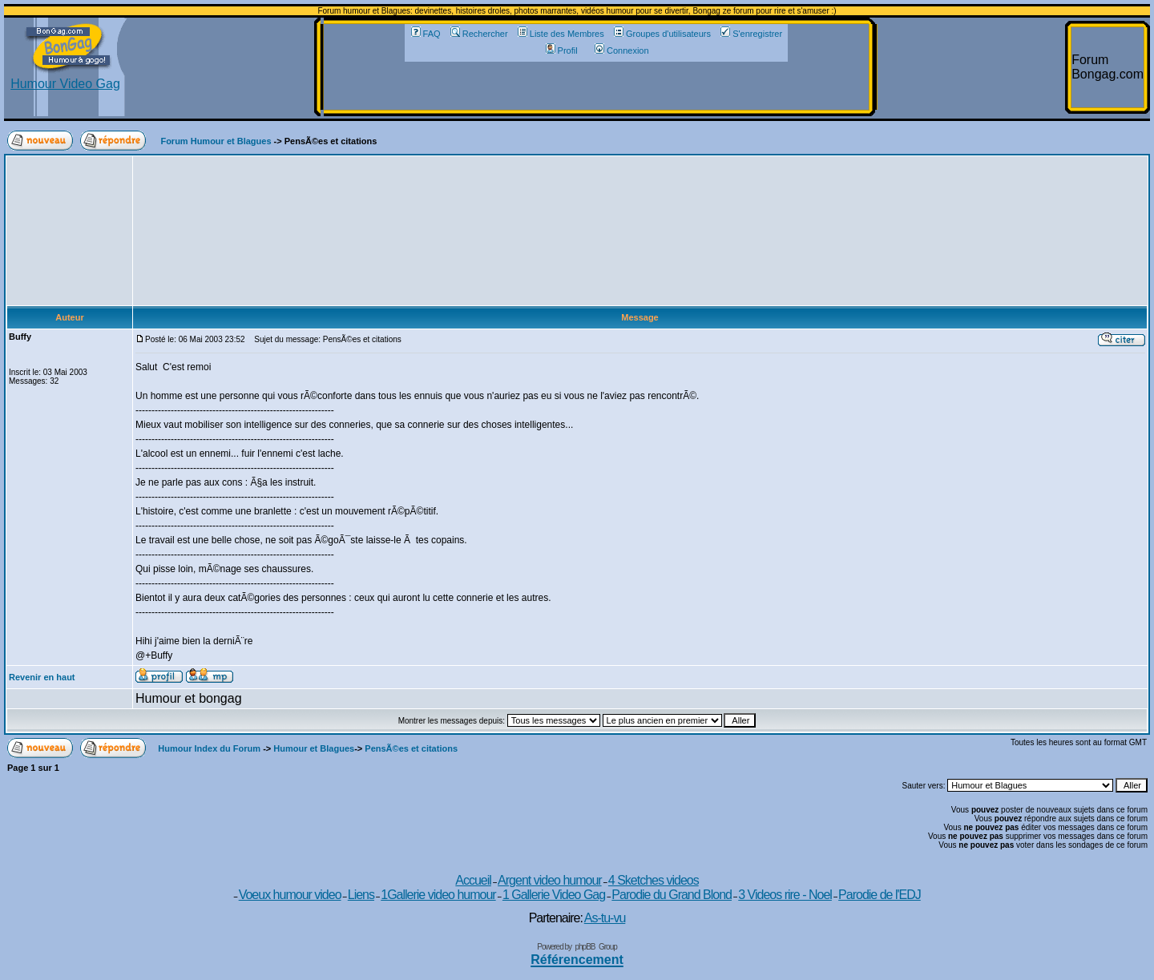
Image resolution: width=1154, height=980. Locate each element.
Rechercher (479, 33)
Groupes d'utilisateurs (662, 33)
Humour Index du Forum (209, 748)
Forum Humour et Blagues (215, 141)
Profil (562, 50)
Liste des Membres (561, 33)
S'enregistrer (751, 33)
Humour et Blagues (313, 748)
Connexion (622, 50)
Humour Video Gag (65, 78)
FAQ (426, 33)
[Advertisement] (596, 86)
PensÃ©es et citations (411, 748)
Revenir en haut (42, 677)
